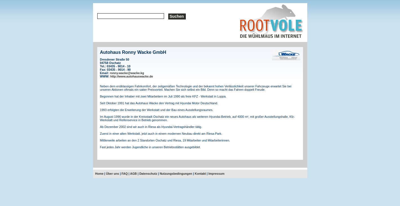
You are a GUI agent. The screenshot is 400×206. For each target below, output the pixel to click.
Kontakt (200, 173)
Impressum (216, 173)
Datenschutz (148, 173)
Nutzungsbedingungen (176, 173)
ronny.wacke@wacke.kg (127, 73)
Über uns (112, 173)
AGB (133, 173)
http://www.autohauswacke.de (131, 76)
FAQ (124, 173)
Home (99, 173)
